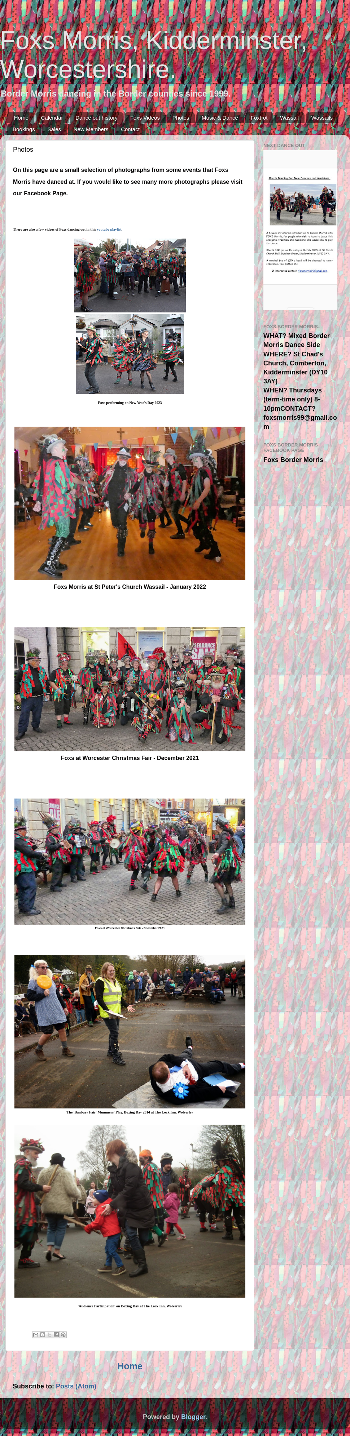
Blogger (193, 1417)
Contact (130, 129)
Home (21, 118)
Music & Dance (220, 118)
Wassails (322, 118)
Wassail (289, 118)
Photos (180, 118)
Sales (54, 129)
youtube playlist (109, 229)
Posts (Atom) (76, 1386)
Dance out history (96, 118)
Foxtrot (259, 118)
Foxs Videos (145, 118)
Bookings (24, 129)
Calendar (52, 118)
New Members (91, 129)
